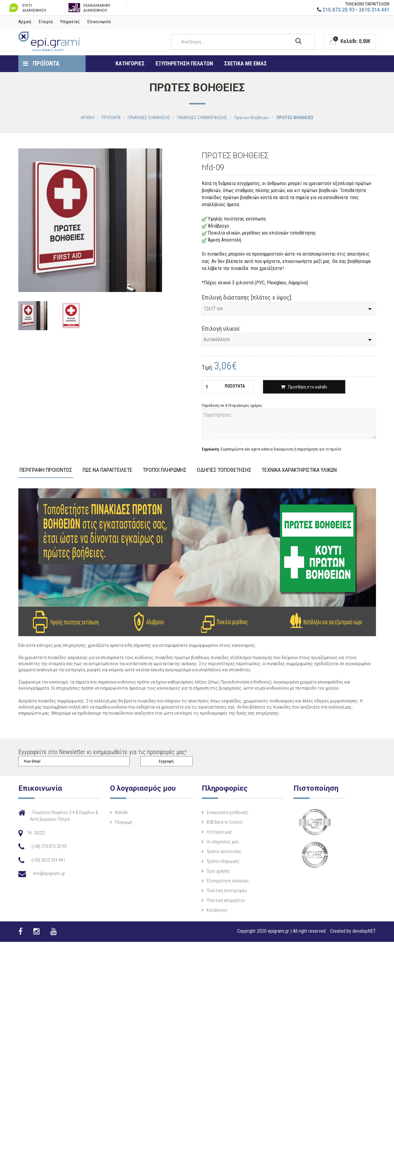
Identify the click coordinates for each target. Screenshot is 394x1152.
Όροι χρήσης (205, 880)
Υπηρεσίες (70, 21)
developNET (364, 931)
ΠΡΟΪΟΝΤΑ (41, 63)
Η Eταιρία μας (206, 841)
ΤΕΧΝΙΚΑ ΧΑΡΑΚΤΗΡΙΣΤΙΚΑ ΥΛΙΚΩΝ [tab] (299, 470)
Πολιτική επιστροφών (214, 899)
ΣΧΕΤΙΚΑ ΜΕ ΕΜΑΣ (245, 63)
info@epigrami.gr (49, 873)
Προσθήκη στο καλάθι (304, 387)
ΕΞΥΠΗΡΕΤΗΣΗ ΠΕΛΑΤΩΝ (184, 63)
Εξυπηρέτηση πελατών (215, 889)
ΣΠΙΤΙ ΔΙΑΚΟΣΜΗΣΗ (27, 8)
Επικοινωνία (99, 21)
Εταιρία (46, 21)
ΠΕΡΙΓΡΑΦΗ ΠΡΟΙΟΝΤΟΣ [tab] (46, 470)
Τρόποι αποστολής (211, 860)
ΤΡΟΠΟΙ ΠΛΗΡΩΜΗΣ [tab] (164, 470)
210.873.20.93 (338, 9)
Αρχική (24, 21)
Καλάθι (126, 812)
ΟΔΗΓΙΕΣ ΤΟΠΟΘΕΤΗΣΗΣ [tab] (224, 470)
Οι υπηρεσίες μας (210, 850)
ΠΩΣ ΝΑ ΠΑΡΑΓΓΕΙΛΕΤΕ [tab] (107, 470)
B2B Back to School (212, 831)
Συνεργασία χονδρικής (215, 821)
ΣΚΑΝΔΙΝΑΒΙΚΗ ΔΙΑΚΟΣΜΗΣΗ (89, 8)
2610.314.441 (374, 9)
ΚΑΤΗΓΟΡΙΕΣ (130, 63)
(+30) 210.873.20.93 (48, 846)
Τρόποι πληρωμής (210, 870)
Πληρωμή (128, 822)
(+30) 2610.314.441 (48, 860)
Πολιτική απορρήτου (213, 909)
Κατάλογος (204, 919)
